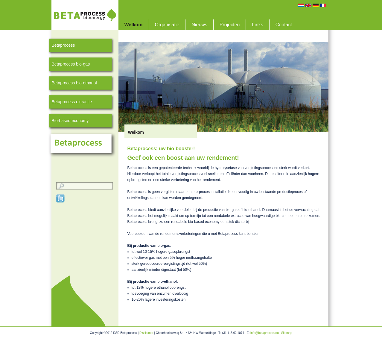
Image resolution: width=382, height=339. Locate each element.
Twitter (60, 198)
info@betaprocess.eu (264, 333)
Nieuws (199, 24)
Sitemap (286, 333)
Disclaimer (146, 333)
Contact (284, 24)
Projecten (230, 24)
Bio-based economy (70, 120)
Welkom (133, 24)
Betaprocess (63, 45)
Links (257, 24)
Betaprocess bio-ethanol (74, 82)
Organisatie (167, 24)
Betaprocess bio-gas (71, 64)
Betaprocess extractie (72, 101)
